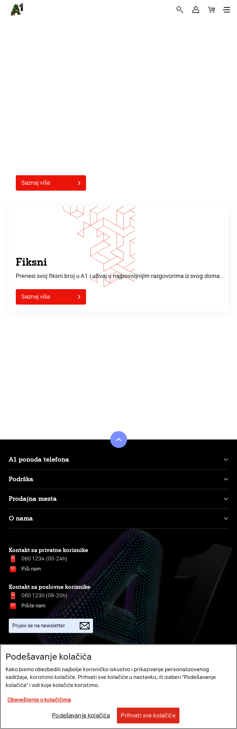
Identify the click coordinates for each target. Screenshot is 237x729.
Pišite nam (33, 606)
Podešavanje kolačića (81, 715)
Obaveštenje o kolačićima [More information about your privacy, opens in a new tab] (39, 700)
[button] (195, 9)
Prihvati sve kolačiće (148, 715)
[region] (118, 686)
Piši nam (31, 569)
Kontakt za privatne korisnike (48, 550)
